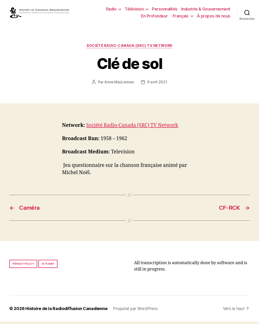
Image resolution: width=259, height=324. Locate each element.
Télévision (134, 10)
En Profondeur (154, 16)
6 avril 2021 (157, 84)
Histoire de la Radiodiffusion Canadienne (66, 310)
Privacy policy (23, 266)
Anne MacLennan (119, 84)
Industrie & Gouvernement (205, 10)
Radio (111, 10)
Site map (48, 266)
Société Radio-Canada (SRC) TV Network (129, 48)
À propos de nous (213, 16)
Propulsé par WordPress (135, 310)
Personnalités (165, 10)
